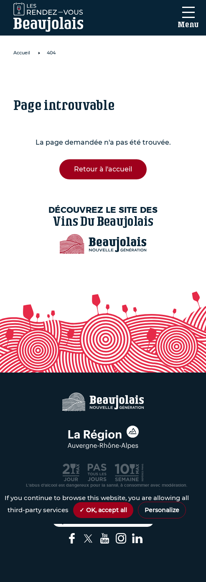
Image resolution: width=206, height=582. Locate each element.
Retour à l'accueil (103, 169)
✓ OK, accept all (103, 510)
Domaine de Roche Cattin (85, 77)
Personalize (162, 510)
